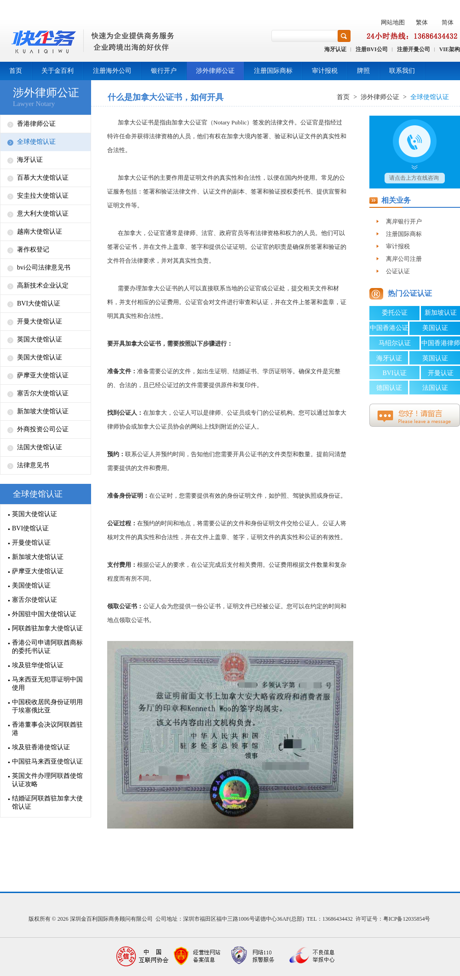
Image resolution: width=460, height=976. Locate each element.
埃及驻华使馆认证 (37, 665)
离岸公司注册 (404, 258)
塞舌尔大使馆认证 (43, 393)
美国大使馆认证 (39, 357)
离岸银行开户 (404, 221)
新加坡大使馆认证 (43, 411)
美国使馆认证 (31, 585)
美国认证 (435, 327)
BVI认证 (394, 373)
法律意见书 (33, 465)
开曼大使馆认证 (39, 321)
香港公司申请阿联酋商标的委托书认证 (47, 646)
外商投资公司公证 (43, 429)
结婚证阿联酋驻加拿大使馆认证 (47, 802)
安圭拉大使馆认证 (43, 195)
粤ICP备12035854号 (407, 919)
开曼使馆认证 (31, 542)
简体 (448, 22)
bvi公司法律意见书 (43, 267)
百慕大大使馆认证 (43, 177)
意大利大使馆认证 (43, 213)
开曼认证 (441, 373)
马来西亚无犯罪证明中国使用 (47, 683)
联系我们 (402, 70)
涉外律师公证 (215, 70)
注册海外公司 (112, 70)
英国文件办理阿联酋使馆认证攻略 (47, 780)
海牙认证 (335, 49)
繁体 (422, 22)
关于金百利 (57, 70)
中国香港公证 (389, 327)
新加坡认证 (441, 312)
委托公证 (395, 312)
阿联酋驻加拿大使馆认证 (47, 628)
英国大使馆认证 (39, 339)
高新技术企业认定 (43, 285)
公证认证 (398, 271)
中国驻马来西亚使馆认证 (47, 761)
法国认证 (435, 387)
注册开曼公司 (413, 49)
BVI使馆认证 (30, 528)
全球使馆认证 (36, 141)
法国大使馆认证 (39, 447)
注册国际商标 (273, 70)
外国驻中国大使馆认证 (44, 614)
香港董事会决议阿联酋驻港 (47, 728)
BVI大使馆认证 (38, 303)
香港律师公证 (36, 123)
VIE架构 (449, 49)
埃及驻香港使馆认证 (41, 747)
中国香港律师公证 (440, 345)
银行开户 (164, 70)
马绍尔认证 (395, 343)
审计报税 (325, 70)
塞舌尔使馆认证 (34, 599)
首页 (15, 70)
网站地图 (393, 22)
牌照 (363, 70)
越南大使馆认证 (39, 231)
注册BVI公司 (371, 49)
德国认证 (389, 387)
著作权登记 (33, 249)
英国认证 (435, 358)
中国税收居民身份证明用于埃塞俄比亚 (47, 706)
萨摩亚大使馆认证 (43, 375)
